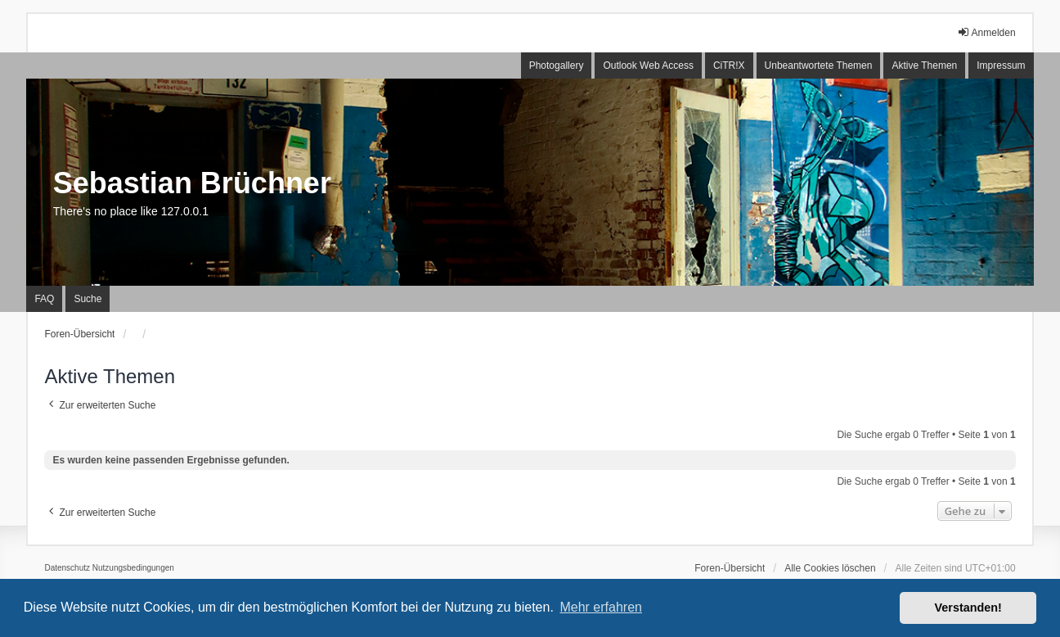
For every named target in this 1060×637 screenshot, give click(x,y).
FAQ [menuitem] (44, 299)
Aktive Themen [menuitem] (924, 65)
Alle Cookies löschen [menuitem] (829, 568)
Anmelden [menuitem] (986, 32)
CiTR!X (729, 65)
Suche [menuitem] (87, 299)
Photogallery (556, 65)
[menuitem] (67, 568)
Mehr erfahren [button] (600, 607)
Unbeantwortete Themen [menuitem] (819, 65)
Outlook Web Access (648, 65)
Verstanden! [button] (968, 607)
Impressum (1001, 65)
